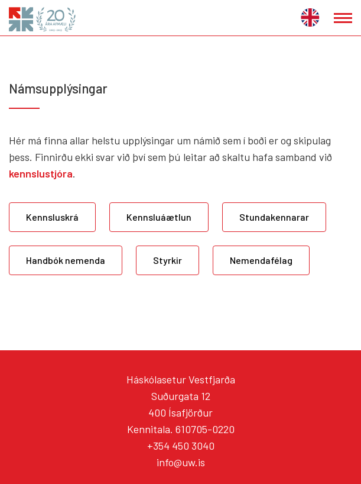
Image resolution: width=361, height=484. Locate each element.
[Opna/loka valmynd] (343, 18)
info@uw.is (181, 462)
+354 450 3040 (180, 445)
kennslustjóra (41, 173)
